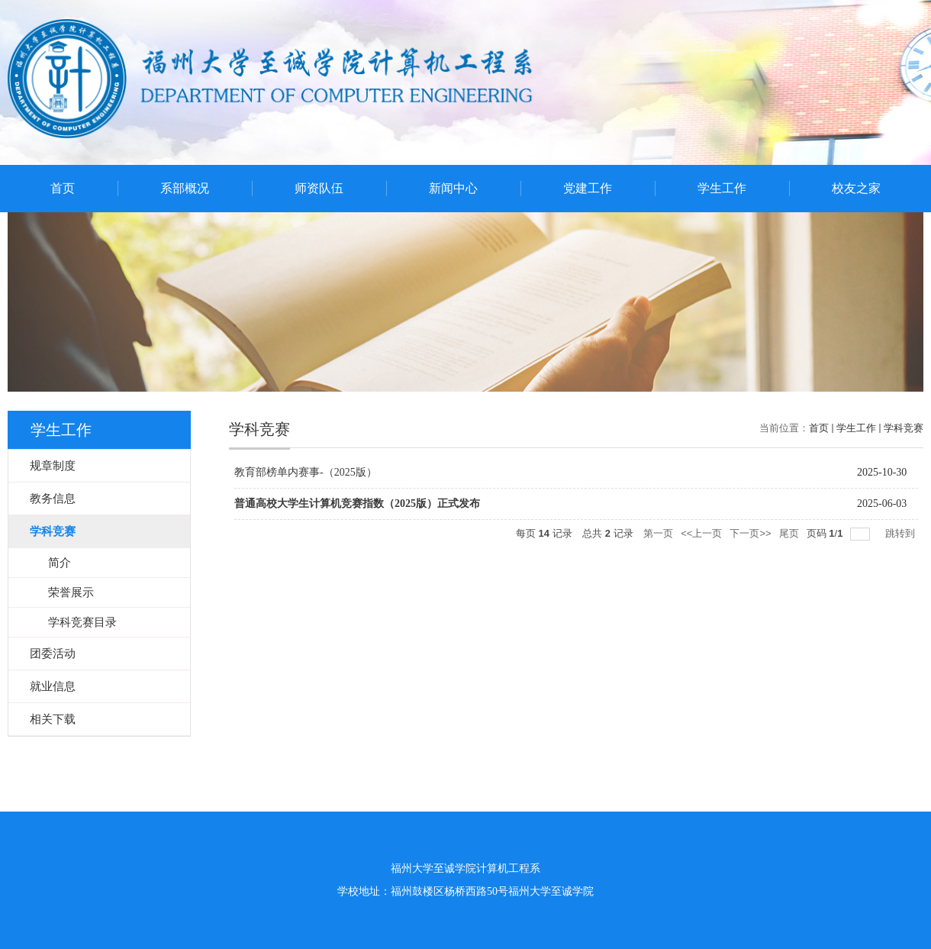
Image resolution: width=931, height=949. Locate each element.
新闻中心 (453, 188)
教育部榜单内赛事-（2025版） (305, 472)
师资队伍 (319, 188)
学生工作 (721, 188)
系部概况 (184, 188)
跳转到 (901, 533)
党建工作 (587, 188)
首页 (62, 188)
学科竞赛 (903, 428)
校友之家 (856, 188)
